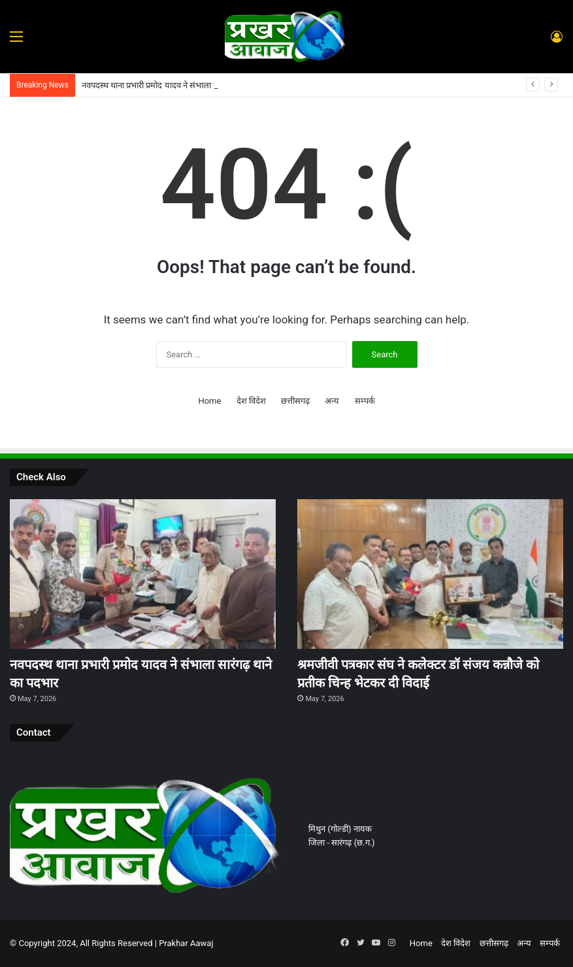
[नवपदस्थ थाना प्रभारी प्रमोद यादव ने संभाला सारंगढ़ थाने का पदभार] (143, 574)
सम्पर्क (365, 401)
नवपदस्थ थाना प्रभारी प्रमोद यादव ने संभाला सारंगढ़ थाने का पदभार (181, 85)
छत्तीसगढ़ (295, 401)
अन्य (332, 401)
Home (209, 401)
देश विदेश (251, 401)
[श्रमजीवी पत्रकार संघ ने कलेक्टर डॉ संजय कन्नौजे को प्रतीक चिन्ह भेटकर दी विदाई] (430, 574)
